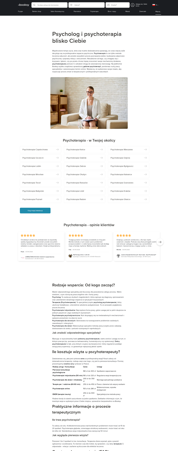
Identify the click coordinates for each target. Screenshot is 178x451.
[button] (49, 5)
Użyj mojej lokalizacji (35, 210)
